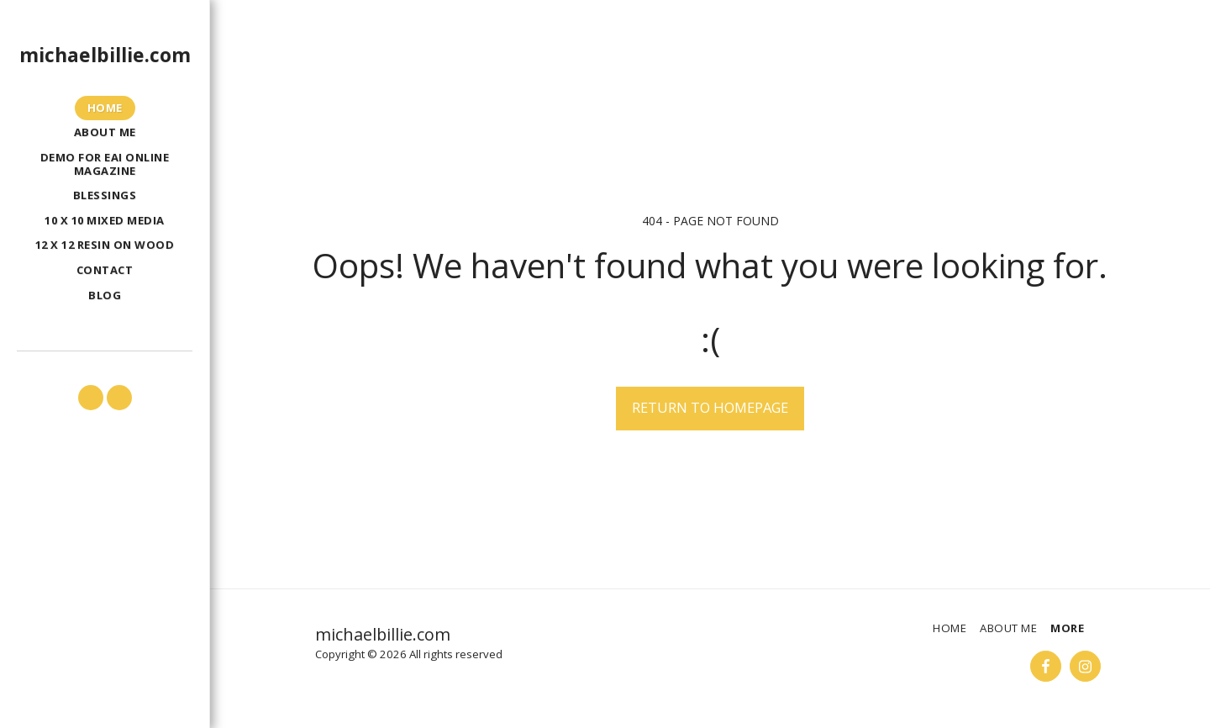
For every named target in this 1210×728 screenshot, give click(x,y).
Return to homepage (710, 407)
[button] (90, 397)
